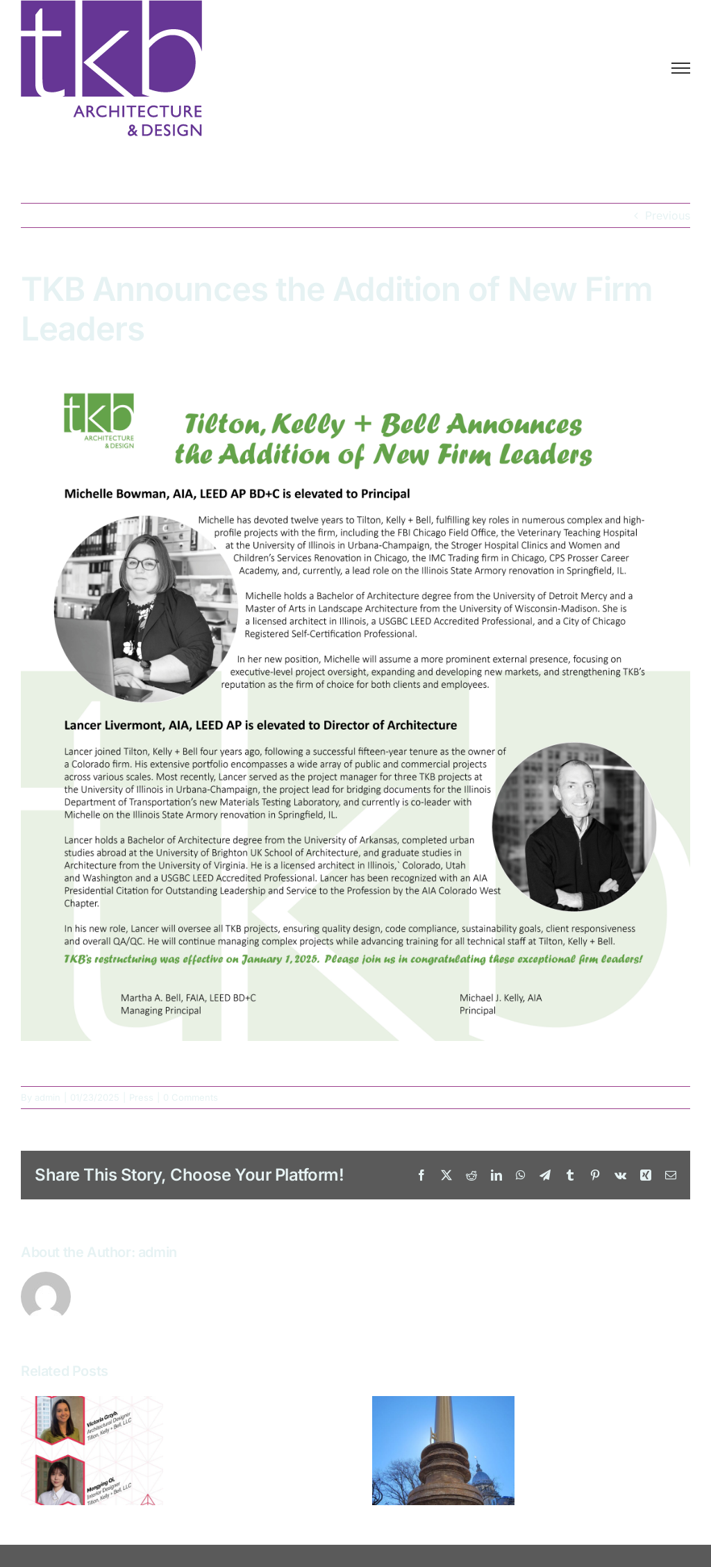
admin (47, 1097)
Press (141, 1097)
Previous (667, 215)
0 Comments (190, 1097)
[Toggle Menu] (681, 68)
